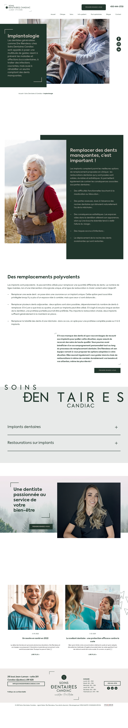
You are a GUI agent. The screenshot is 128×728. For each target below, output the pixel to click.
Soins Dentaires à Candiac (33, 93)
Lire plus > (35, 654)
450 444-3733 (116, 7)
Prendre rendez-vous (107, 370)
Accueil (53, 14)
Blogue (108, 14)
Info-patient (82, 14)
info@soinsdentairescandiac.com (26, 683)
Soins (71, 14)
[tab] (64, 427)
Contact (118, 14)
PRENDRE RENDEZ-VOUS (93, 7)
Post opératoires (96, 14)
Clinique (62, 14)
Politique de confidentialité (16, 691)
